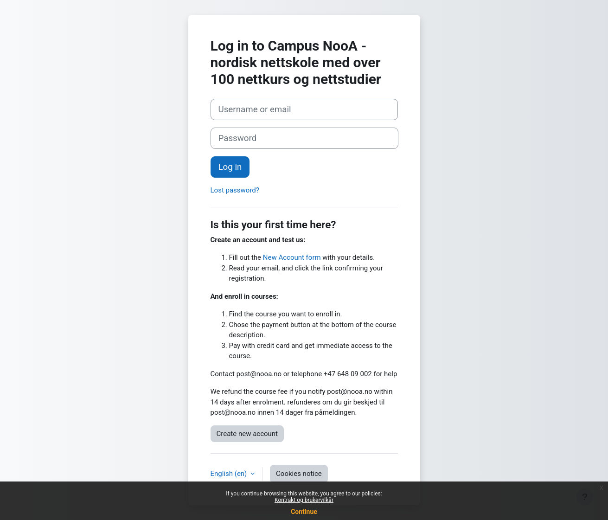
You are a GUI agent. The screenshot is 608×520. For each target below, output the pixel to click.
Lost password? (235, 190)
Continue (304, 511)
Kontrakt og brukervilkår (304, 500)
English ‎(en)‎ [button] (230, 473)
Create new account (247, 434)
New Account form (292, 257)
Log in (230, 167)
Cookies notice (299, 473)
